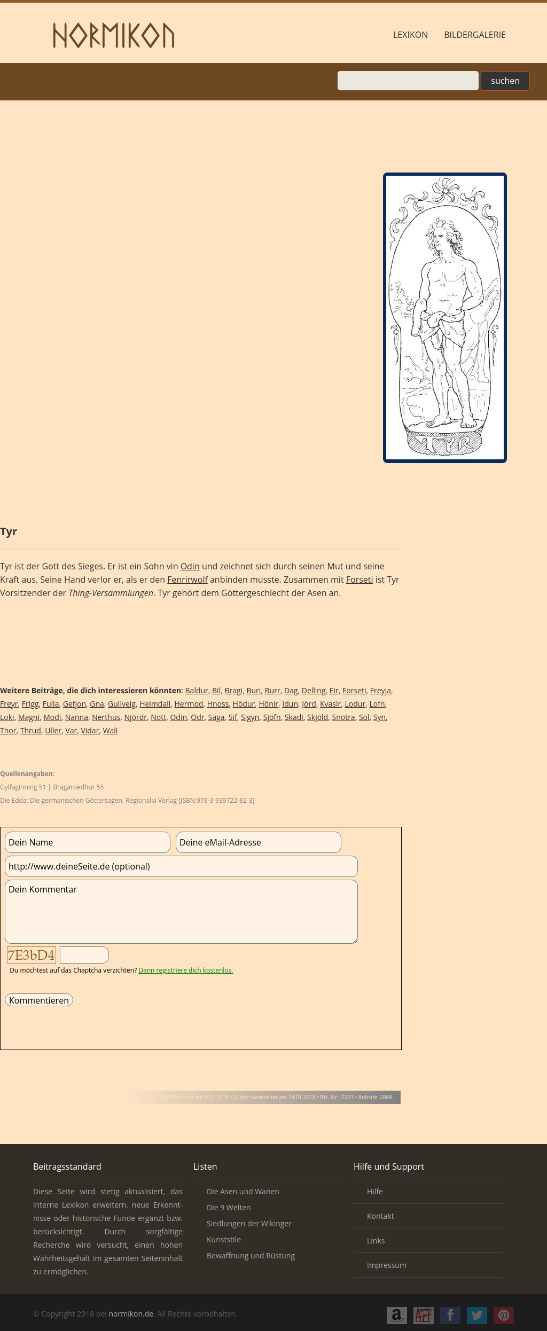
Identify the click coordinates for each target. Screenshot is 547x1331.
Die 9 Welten (229, 1207)
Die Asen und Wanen (243, 1191)
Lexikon (410, 35)
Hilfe (375, 1191)
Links (376, 1240)
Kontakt (380, 1216)
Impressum (387, 1265)
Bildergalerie (475, 35)
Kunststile (224, 1239)
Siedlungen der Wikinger (249, 1223)
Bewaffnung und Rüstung (251, 1255)
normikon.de (130, 1314)
